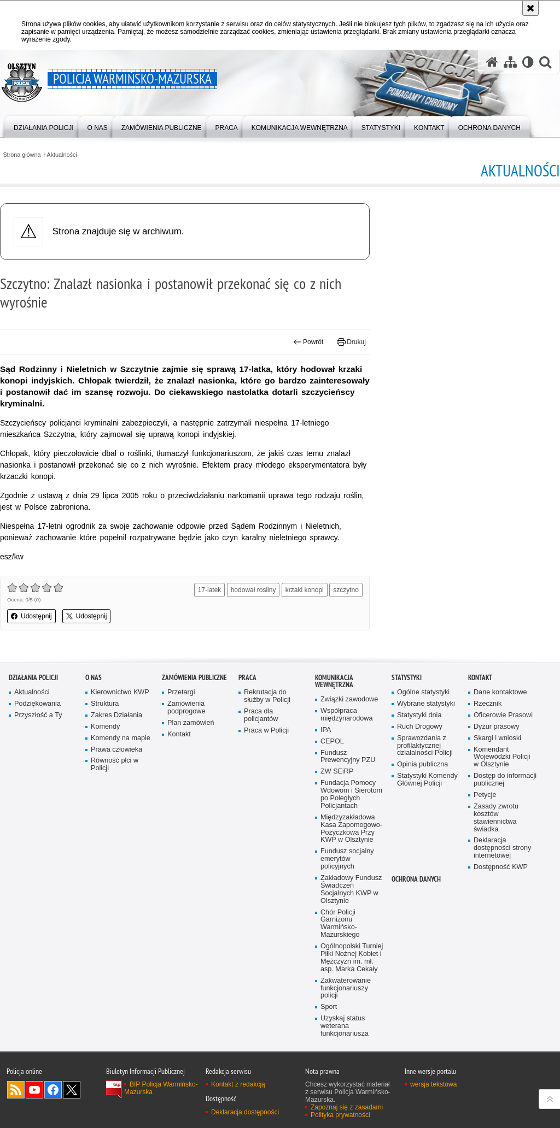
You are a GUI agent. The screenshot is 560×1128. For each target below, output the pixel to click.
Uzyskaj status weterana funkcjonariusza (344, 1026)
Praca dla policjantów (261, 715)
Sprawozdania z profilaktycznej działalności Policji (425, 746)
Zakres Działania (116, 715)
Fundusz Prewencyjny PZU (347, 756)
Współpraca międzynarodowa (346, 714)
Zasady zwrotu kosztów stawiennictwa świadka (496, 818)
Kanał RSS (16, 1090)
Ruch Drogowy (419, 726)
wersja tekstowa (433, 1084)
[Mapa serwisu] (510, 61)
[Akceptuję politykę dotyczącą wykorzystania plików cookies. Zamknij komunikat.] (530, 8)
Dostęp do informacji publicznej (505, 779)
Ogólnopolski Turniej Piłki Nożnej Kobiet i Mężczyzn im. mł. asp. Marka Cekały (351, 958)
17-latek (209, 590)
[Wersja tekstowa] (528, 61)
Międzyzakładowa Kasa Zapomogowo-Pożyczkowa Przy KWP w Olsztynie (351, 829)
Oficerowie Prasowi (503, 715)
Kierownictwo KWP (120, 692)
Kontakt (179, 734)
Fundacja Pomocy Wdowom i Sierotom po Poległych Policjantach (351, 794)
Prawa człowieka (116, 749)
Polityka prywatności (340, 1115)
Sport (328, 1007)
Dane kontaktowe (500, 692)
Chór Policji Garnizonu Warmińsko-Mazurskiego (340, 924)
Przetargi (181, 692)
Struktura (105, 703)
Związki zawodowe (349, 699)
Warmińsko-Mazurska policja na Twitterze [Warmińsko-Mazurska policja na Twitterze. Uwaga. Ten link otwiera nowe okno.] (71, 1090)
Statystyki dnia (419, 715)
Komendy (105, 726)
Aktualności (62, 155)
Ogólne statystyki (423, 692)
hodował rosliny (253, 590)
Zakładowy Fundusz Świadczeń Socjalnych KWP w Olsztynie (351, 890)
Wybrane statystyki (426, 703)
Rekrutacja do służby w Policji (267, 696)
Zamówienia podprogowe (186, 707)
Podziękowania (37, 703)
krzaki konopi (304, 590)
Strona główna (21, 155)
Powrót (308, 342)
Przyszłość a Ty (38, 715)
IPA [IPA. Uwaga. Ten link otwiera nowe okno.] (325, 730)
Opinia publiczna (422, 764)
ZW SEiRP (336, 771)
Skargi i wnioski (497, 738)
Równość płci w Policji (114, 764)
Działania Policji (33, 677)
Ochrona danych (416, 879)
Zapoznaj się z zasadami (347, 1107)
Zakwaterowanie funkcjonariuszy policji (345, 988)
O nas (93, 677)
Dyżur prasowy (497, 726)
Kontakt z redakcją (238, 1084)
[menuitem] (44, 126)
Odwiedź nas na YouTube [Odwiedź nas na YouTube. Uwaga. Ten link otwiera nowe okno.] (34, 1090)
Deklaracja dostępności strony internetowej (502, 848)
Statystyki (407, 677)
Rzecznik (487, 703)
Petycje (485, 795)
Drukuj (351, 342)
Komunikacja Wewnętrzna (334, 681)
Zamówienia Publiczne (194, 677)
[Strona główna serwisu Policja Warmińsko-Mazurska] (492, 61)
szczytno (346, 590)
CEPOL (332, 741)
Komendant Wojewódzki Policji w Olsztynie (502, 757)
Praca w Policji (266, 730)
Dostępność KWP (501, 867)
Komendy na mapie (120, 738)
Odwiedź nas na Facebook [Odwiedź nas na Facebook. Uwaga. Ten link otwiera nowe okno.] (53, 1090)
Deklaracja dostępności (245, 1112)
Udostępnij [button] (31, 616)
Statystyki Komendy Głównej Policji (427, 779)
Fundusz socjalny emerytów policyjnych (347, 859)
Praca (247, 677)
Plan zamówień (190, 723)
